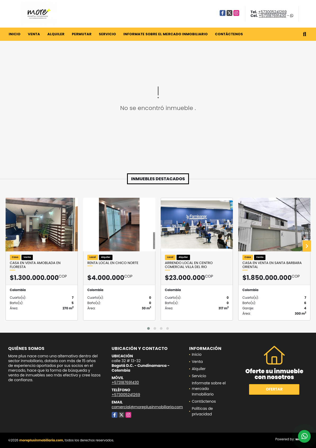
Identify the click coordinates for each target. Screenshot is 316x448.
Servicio (107, 34)
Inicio (14, 34)
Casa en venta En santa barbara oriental (272, 265)
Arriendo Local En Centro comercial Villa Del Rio (189, 265)
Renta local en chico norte (112, 263)
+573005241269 (272, 12)
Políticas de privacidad (202, 411)
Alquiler (56, 34)
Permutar (81, 34)
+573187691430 (272, 15)
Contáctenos (229, 34)
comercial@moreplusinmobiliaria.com (147, 407)
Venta (34, 34)
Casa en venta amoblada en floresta (35, 265)
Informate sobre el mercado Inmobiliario (165, 34)
